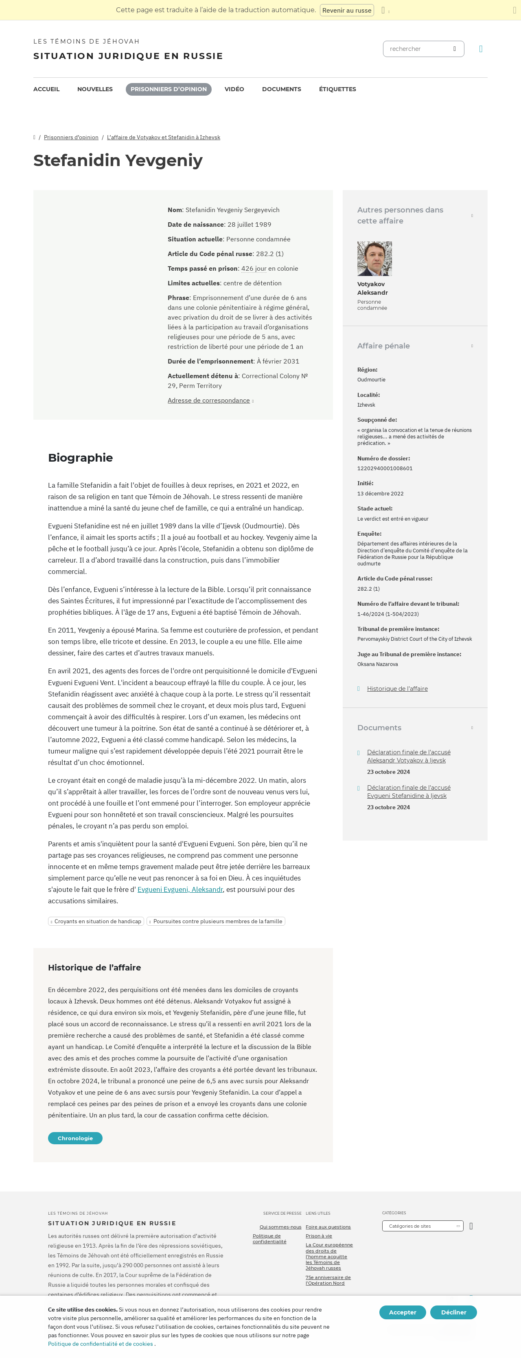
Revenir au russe (347, 10)
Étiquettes (337, 89)
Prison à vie (319, 1236)
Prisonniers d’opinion (169, 89)
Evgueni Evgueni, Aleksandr (180, 889)
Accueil (46, 89)
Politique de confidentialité (270, 1238)
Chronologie (75, 1138)
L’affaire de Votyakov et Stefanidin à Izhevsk (163, 137)
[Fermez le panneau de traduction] (514, 10)
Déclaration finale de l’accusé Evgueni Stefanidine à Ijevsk (409, 791)
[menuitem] (46, 89)
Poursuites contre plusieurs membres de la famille (217, 921)
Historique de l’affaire (397, 689)
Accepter (402, 1312)
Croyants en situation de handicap (98, 921)
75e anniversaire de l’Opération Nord (328, 1280)
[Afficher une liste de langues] (385, 10)
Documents (281, 89)
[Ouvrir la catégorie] (471, 1225)
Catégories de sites (410, 1226)
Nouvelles (95, 89)
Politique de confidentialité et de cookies (100, 1343)
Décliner (453, 1312)
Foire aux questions (328, 1227)
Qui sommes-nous (281, 1227)
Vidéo (234, 89)
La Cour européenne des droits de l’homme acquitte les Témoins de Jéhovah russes (329, 1256)
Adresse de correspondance (209, 400)
